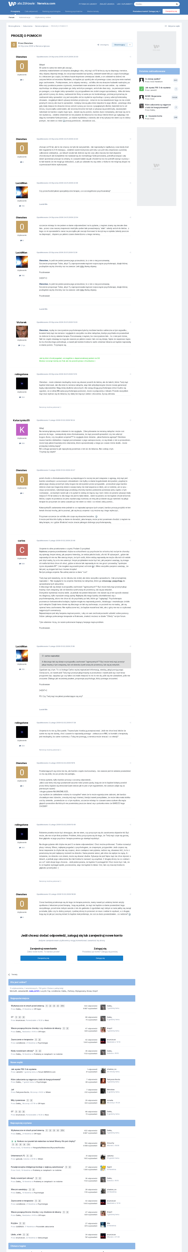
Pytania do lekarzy (88, 4)
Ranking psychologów (52, 11)
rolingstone (21, 368)
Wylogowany (80, 973)
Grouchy (110, 1117)
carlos (21, 531)
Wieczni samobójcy (19, 1159)
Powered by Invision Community (94, 1247)
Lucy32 (43, 973)
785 (22, 200)
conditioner (55, 973)
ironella (110, 1077)
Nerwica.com (46, 3)
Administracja (24, 17)
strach (13, 1218)
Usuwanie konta (155, 116)
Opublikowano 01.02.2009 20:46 (54, 532)
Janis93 (19, 1049)
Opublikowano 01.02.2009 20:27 (54, 461)
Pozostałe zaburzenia (45, 1192)
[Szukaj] (147, 4)
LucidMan (21, 177)
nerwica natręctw (81, 1218)
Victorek (21, 316)
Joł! (12, 1067)
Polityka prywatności (84, 1239)
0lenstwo (28, 43)
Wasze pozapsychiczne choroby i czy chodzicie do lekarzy (36, 1008)
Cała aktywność (31, 11)
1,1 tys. (22, 339)
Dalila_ (64, 973)
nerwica (101, 1217)
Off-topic (37, 990)
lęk (91, 1218)
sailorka (110, 1128)
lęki (71, 1218)
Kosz (47, 1000)
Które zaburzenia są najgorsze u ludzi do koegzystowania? (36, 1057)
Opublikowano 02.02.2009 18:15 (54, 751)
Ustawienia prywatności (105, 1239)
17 (63, 988)
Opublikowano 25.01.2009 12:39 (55, 246)
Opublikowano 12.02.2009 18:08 (54, 876)
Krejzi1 (95, 973)
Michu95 (13, 973)
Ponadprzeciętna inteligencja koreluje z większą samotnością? (37, 1138)
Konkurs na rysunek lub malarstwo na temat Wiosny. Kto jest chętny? (46, 1115)
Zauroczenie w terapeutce (22, 1018)
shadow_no (111, 1046)
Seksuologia (43, 1202)
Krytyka (14, 1190)
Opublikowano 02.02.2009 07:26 (54, 711)
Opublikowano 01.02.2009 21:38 (53, 634)
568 (22, 555)
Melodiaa (110, 1067)
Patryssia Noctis (113, 1056)
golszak (19, 1131)
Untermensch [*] (18, 1128)
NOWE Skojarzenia (153, 96)
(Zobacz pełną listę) (55, 971)
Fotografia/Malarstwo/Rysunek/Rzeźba (48, 1121)
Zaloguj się (100, 940)
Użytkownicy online (43, 17)
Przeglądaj (15, 12)
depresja (37, 1218)
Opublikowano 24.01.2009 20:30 (55, 57)
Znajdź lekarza (107, 4)
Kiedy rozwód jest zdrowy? (22, 1029)
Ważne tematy (93, 11)
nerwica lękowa (51, 1218)
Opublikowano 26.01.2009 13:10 (55, 368)
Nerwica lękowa (43, 46)
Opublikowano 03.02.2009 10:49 (54, 810)
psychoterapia (23, 1218)
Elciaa (89, 973)
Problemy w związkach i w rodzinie (48, 1031)
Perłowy (71, 973)
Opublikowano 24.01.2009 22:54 (55, 211)
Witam (48, 1069)
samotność (64, 1218)
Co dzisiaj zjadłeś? (153, 79)
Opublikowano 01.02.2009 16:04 (54, 414)
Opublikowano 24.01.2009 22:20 (55, 136)
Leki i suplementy (125, 4)
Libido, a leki (16, 1200)
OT (12, 998)
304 (22, 391)
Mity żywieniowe (18, 1077)
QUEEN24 (20, 1192)
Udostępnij (103, 45)
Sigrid (109, 1138)
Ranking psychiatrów (73, 11)
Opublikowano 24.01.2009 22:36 (55, 177)
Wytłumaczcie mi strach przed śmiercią (28, 988)
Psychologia (43, 1021)
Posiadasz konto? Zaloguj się (146, 11)
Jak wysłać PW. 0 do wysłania (23, 1046)
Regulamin (68, 1239)
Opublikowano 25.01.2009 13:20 (55, 316)
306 (22, 437)
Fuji (48, 973)
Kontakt (121, 1239)
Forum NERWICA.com (46, 1049)
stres (112, 1218)
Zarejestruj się (171, 11)
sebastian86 (23, 973)
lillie (108, 1190)
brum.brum (20, 1000)
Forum (11, 17)
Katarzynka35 (21, 414)
